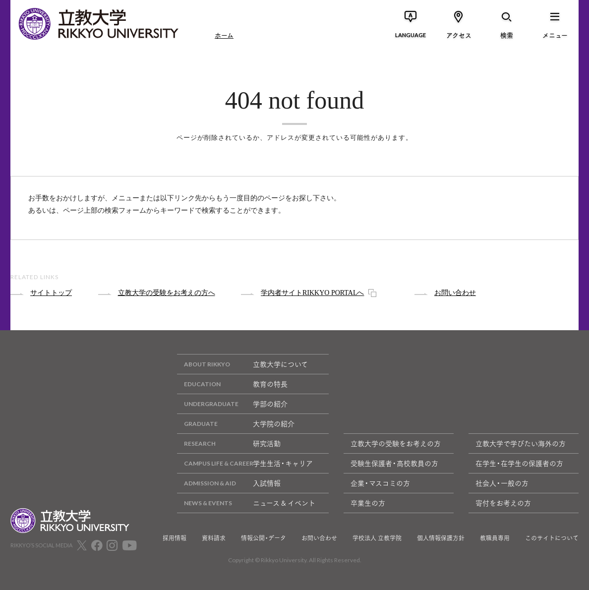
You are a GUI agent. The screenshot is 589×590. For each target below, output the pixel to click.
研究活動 (229, 443)
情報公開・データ (263, 537)
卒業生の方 (368, 503)
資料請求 (214, 537)
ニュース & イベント (246, 503)
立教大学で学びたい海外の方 (520, 443)
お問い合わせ (319, 537)
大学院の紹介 (235, 423)
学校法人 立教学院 (377, 537)
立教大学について (242, 364)
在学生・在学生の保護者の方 (519, 463)
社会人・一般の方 (502, 483)
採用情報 (174, 537)
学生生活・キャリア (245, 463)
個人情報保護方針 (441, 537)
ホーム (224, 35)
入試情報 (229, 483)
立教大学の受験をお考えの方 (396, 443)
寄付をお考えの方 (503, 503)
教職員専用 (495, 537)
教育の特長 (232, 384)
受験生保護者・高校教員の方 (394, 463)
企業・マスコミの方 (380, 483)
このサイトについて (552, 537)
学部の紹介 (232, 403)
